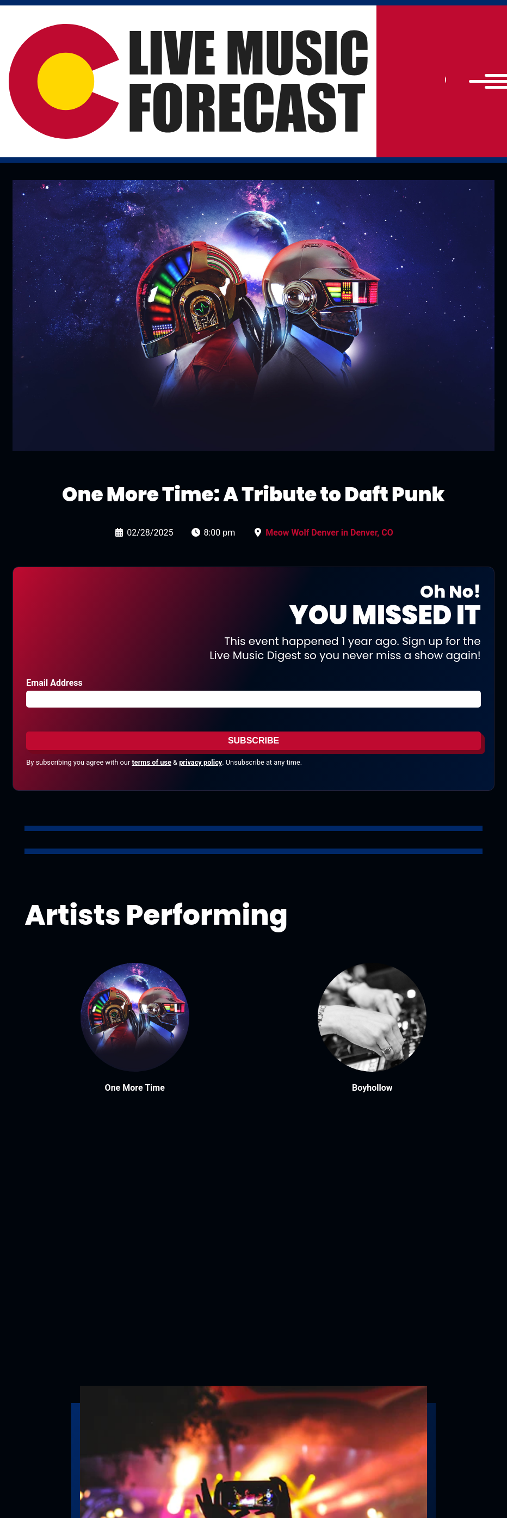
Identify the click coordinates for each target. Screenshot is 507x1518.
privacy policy (200, 762)
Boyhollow (372, 1088)
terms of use (151, 762)
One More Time (135, 1088)
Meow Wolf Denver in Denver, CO (329, 532)
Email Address (54, 683)
